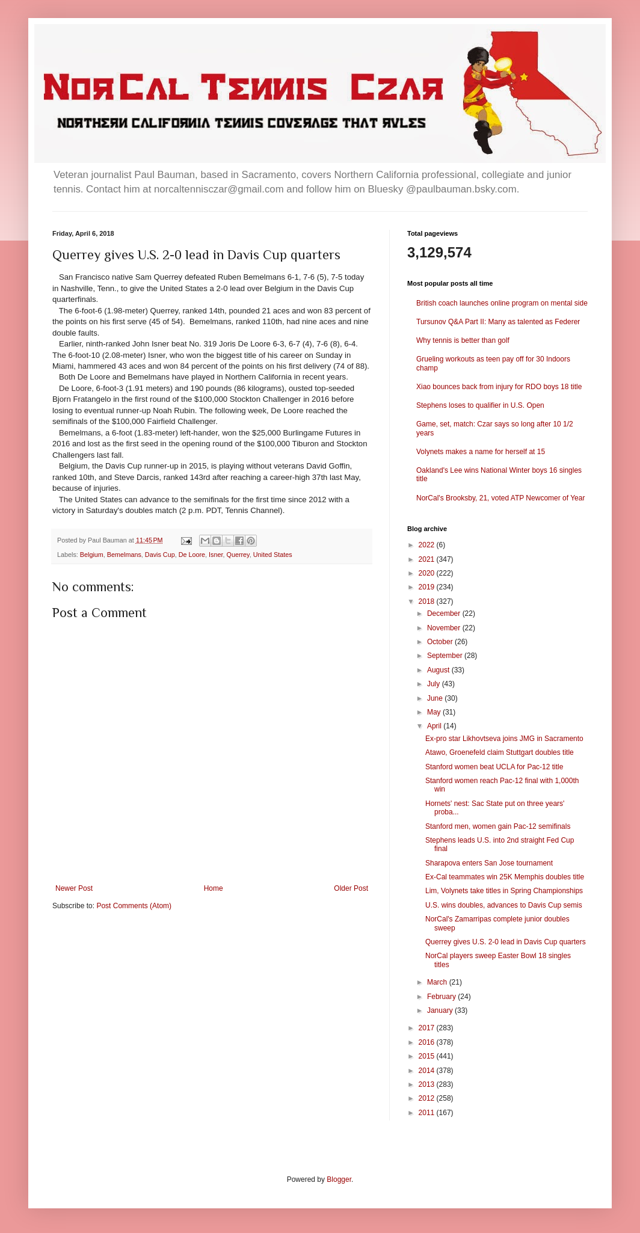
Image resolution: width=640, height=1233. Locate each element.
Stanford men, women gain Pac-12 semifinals (497, 826)
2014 (428, 1070)
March (438, 982)
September (445, 655)
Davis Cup (160, 554)
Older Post (351, 888)
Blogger (339, 1179)
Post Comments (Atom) (133, 906)
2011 (428, 1112)
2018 (428, 601)
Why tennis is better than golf (462, 340)
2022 (428, 545)
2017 (428, 1028)
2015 (428, 1056)
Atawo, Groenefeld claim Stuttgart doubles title (499, 752)
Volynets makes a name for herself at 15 (480, 451)
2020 (428, 573)
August (439, 670)
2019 (428, 587)
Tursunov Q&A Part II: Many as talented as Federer (498, 322)
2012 (428, 1098)
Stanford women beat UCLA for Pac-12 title (494, 767)
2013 (428, 1084)
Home (213, 888)
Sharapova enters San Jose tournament (489, 863)
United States (272, 554)
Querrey (238, 554)
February (442, 996)
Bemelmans (124, 554)
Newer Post (74, 888)
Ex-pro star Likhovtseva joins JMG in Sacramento (504, 738)
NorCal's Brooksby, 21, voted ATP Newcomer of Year (500, 498)
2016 (428, 1042)
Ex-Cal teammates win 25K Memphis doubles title (504, 877)
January (441, 1010)
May (435, 712)
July (434, 684)
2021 (428, 559)
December (445, 613)
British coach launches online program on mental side (502, 303)
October (441, 642)
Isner (216, 554)
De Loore (192, 554)
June (436, 698)
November (445, 628)
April (435, 726)
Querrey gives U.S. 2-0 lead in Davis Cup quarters (505, 942)
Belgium (91, 554)
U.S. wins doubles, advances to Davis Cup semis (503, 905)
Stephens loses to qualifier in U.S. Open (480, 405)
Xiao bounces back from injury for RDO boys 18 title (499, 387)
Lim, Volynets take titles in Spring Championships (504, 891)
